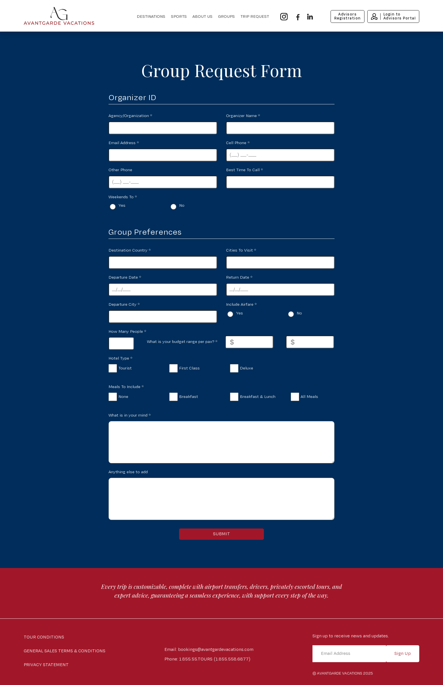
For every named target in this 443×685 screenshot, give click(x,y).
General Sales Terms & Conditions (64, 651)
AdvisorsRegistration (347, 16)
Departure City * (124, 304)
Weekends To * (122, 197)
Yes (121, 205)
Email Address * (123, 143)
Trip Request (254, 16)
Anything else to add (128, 472)
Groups (226, 16)
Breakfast (188, 397)
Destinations (151, 16)
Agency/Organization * (130, 116)
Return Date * (239, 277)
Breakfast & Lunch (257, 397)
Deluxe (246, 368)
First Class (189, 368)
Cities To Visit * (241, 250)
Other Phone (120, 170)
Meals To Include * (126, 387)
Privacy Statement (46, 665)
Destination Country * (129, 250)
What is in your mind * (129, 415)
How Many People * (127, 331)
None (123, 397)
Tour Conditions (44, 637)
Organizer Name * (243, 116)
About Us (202, 16)
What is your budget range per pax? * (182, 342)
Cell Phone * (238, 143)
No (181, 205)
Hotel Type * (120, 358)
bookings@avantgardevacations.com (215, 650)
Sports (179, 16)
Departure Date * (124, 277)
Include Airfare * (241, 304)
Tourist (125, 368)
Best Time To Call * (244, 170)
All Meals (309, 397)
